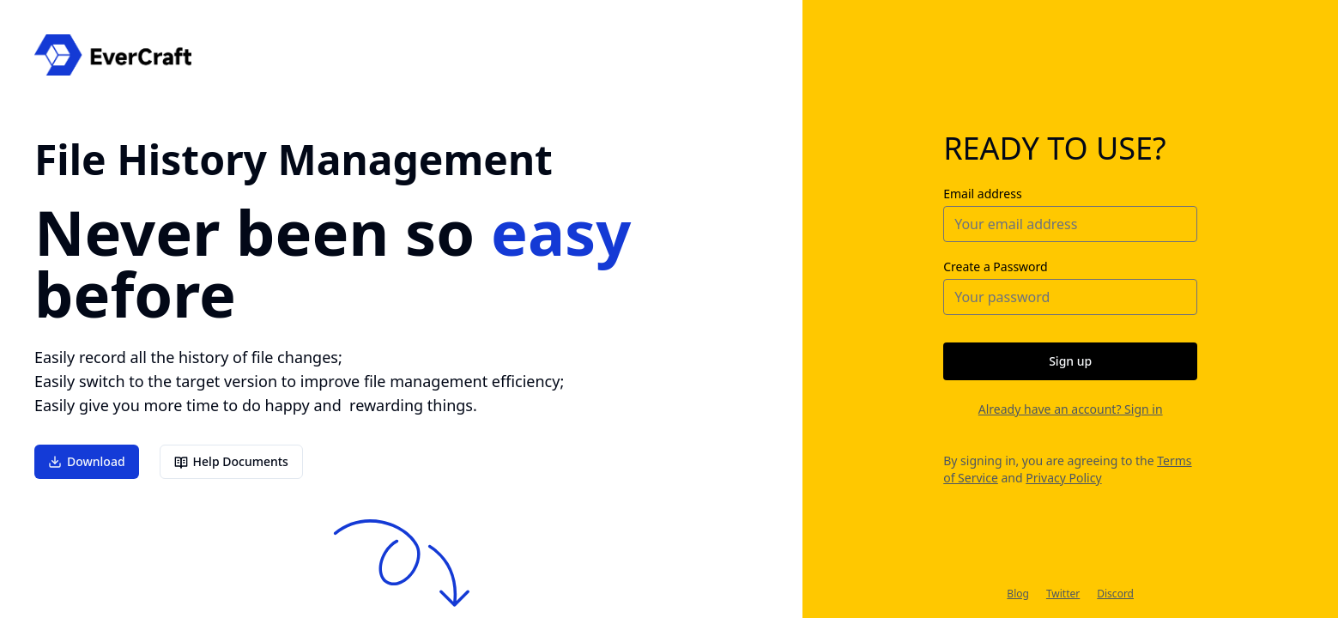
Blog (1018, 594)
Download (86, 461)
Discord (1115, 594)
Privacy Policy (1063, 478)
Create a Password (995, 266)
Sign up (1070, 361)
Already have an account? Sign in (1070, 409)
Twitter (1063, 594)
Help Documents (231, 462)
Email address (982, 193)
